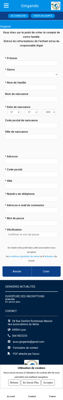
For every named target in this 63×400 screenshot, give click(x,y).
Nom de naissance (16, 94)
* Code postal (13, 169)
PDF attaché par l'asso (26, 353)
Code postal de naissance (21, 120)
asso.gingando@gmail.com (28, 341)
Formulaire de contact (25, 347)
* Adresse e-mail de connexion (24, 205)
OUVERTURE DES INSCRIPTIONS (24, 296)
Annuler (17, 271)
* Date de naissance (17, 107)
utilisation (49, 256)
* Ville (8, 180)
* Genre (10, 69)
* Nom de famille (15, 82)
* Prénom (11, 58)
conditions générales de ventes (24, 256)
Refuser (14, 382)
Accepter (48, 382)
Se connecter (18, 16)
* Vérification (13, 229)
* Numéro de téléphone (20, 193)
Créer (46, 271)
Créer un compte (43, 16)
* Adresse (11, 156)
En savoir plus (12, 301)
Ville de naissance (16, 131)
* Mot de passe (14, 218)
